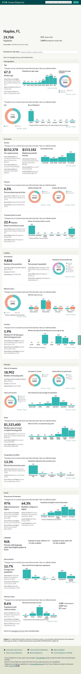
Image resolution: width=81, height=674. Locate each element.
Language (7, 537)
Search (76, 2)
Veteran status (9, 596)
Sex (5, 105)
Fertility (7, 324)
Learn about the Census (14, 650)
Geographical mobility (12, 455)
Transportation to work (12, 215)
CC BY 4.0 (14, 666)
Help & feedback (59, 650)
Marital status (9, 289)
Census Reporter (13, 2)
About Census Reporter (14, 653)
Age (5, 65)
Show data (50, 88)
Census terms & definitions (39, 650)
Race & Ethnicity (34, 105)
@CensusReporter (36, 653)
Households (8, 256)
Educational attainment (12, 496)
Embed (55, 88)
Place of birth (8, 559)
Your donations (41, 658)
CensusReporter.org (37, 664)
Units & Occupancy (10, 368)
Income (6, 142)
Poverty (7, 182)
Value (6, 417)
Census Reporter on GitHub (63, 653)
